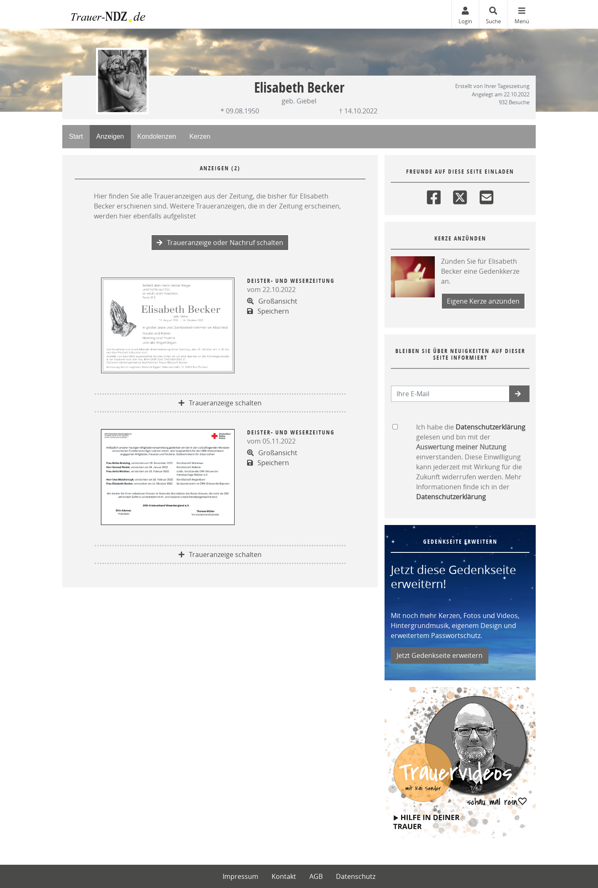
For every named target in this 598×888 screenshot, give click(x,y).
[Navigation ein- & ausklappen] (521, 14)
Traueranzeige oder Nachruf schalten (220, 242)
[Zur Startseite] (125, 14)
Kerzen (200, 136)
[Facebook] (434, 195)
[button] (519, 393)
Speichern (268, 311)
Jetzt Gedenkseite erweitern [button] (440, 655)
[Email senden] (450, 393)
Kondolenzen (156, 136)
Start (76, 136)
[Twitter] (460, 195)
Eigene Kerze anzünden (483, 301)
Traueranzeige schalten (220, 402)
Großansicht (272, 301)
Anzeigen (110, 136)
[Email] (486, 195)
